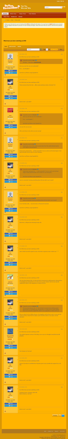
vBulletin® (58, 436)
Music (12, 20)
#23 (62, 246)
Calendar (20, 16)
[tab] (6, 46)
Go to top (62, 431)
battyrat (10, 282)
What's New (13, 14)
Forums (5, 14)
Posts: (9, 68)
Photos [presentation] (19, 46)
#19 (62, 138)
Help (45, 431)
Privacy (56, 431)
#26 (62, 329)
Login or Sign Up (61, 1)
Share (10, 70)
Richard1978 (10, 336)
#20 (62, 163)
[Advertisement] (36, 34)
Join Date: (8, 67)
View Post (36, 60)
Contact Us (50, 431)
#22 (62, 217)
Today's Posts (22, 14)
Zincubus (10, 61)
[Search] (53, 7)
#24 (62, 275)
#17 (62, 79)
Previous (55, 415)
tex (10, 86)
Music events (17, 20)
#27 (62, 358)
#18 (62, 108)
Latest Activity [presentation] (12, 46)
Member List (14, 16)
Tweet (11, 72)
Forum (8, 20)
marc (10, 115)
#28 (62, 387)
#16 (62, 54)
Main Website (32, 14)
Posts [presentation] (6, 46)
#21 (62, 192)
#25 (62, 300)
